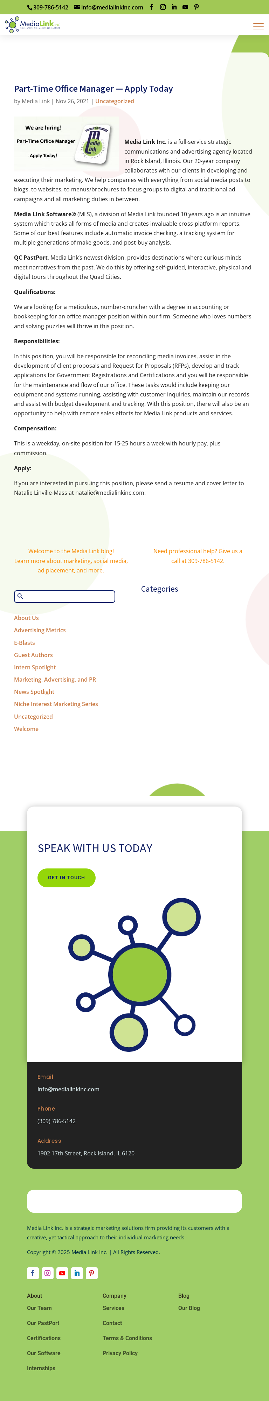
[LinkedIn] (174, 7)
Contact (112, 1323)
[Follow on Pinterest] (92, 1273)
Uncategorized (114, 101)
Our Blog (189, 1308)
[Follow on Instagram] (48, 1273)
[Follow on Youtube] (62, 1273)
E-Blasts (24, 643)
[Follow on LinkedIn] (77, 1273)
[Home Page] (32, 24)
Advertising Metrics (40, 630)
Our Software (44, 1353)
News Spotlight (34, 692)
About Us (26, 618)
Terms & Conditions (127, 1338)
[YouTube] (185, 7)
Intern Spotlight (35, 667)
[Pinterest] (196, 7)
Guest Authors (33, 655)
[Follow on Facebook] (33, 1273)
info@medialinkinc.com (68, 1089)
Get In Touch (66, 877)
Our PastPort (43, 1323)
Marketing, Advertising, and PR (55, 679)
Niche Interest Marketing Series (56, 704)
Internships (41, 1368)
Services (113, 1308)
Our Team (39, 1308)
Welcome (26, 729)
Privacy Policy (120, 1353)
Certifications (44, 1338)
